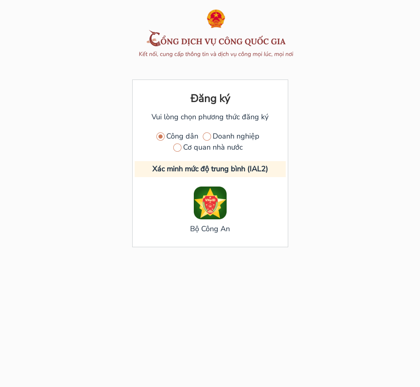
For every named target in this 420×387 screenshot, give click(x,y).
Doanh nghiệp (236, 136)
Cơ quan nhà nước (213, 147)
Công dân (182, 136)
